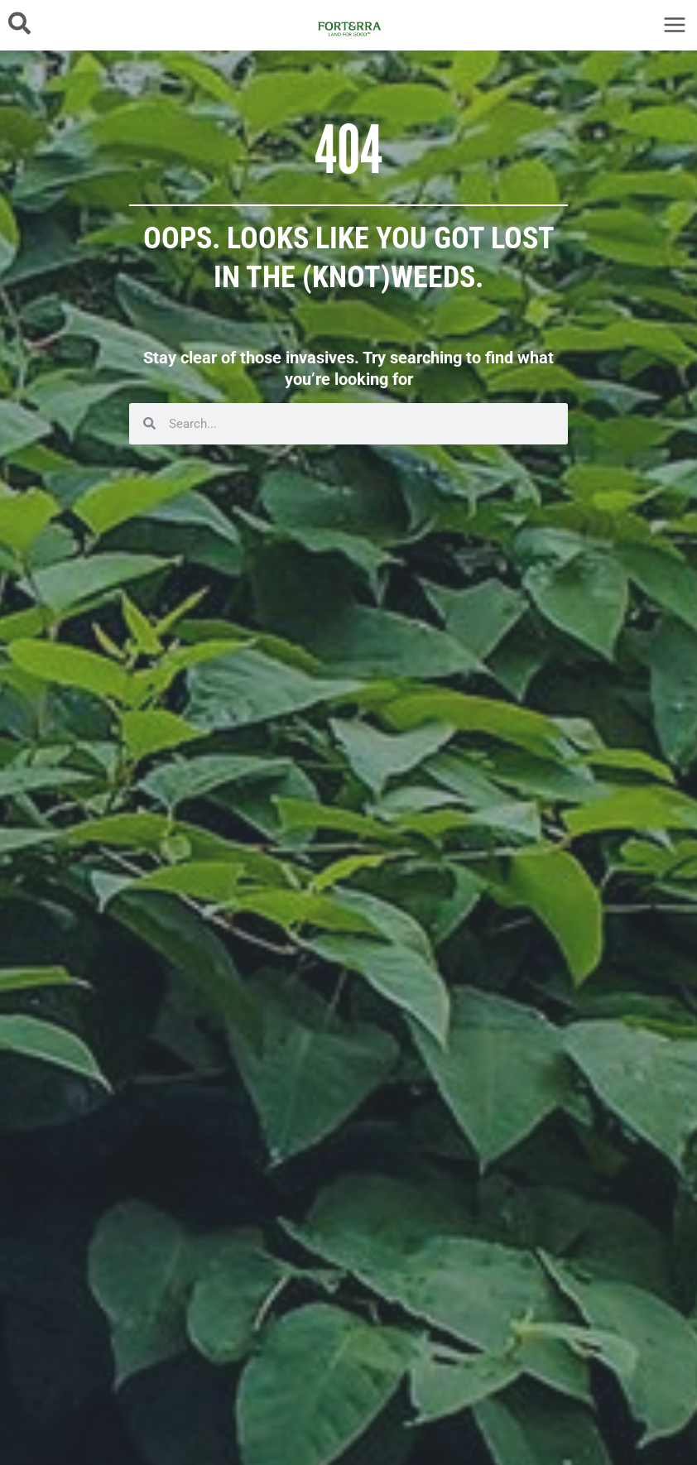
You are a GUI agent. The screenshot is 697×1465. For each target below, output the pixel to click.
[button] (20, 24)
